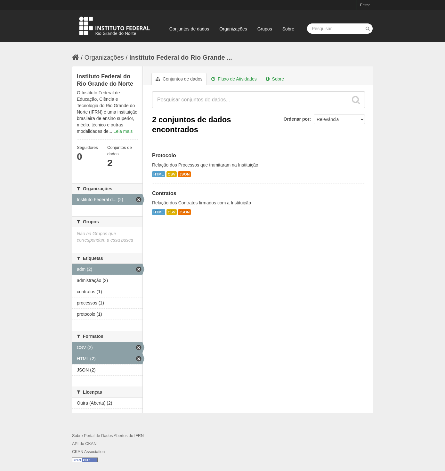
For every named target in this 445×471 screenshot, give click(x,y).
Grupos (264, 28)
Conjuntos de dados (189, 28)
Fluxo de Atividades (233, 78)
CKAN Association (88, 452)
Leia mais (123, 131)
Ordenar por (297, 119)
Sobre (288, 28)
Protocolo (164, 155)
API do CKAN (84, 443)
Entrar (365, 5)
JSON (184, 174)
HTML (158, 174)
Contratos (164, 193)
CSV (171, 174)
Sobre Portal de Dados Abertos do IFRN (108, 435)
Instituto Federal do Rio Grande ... (180, 57)
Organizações (233, 28)
